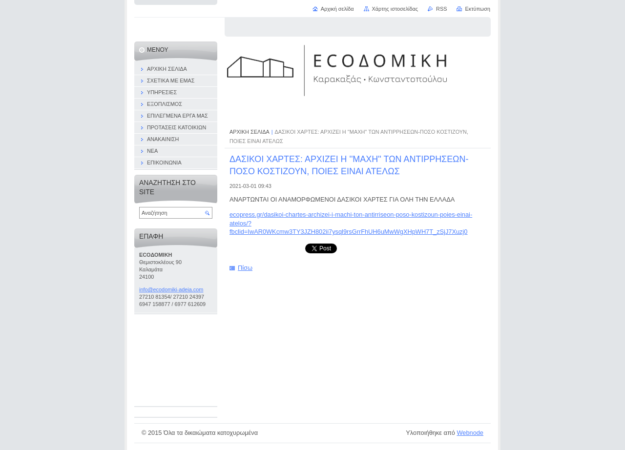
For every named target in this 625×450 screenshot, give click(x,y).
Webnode (470, 432)
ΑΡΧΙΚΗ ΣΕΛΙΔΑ (249, 132)
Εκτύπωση (477, 9)
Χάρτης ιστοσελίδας (395, 9)
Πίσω (245, 267)
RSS (441, 9)
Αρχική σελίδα (337, 9)
